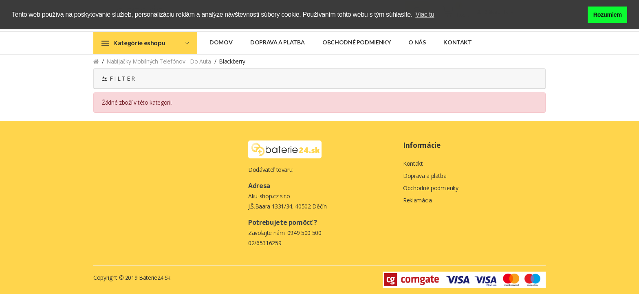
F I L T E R (118, 78)
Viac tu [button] (424, 14)
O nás (416, 42)
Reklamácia (417, 200)
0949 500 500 (304, 233)
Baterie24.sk (154, 277)
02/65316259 (264, 243)
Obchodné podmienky (356, 42)
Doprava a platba (277, 42)
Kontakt (457, 42)
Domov (220, 42)
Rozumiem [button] (607, 14)
